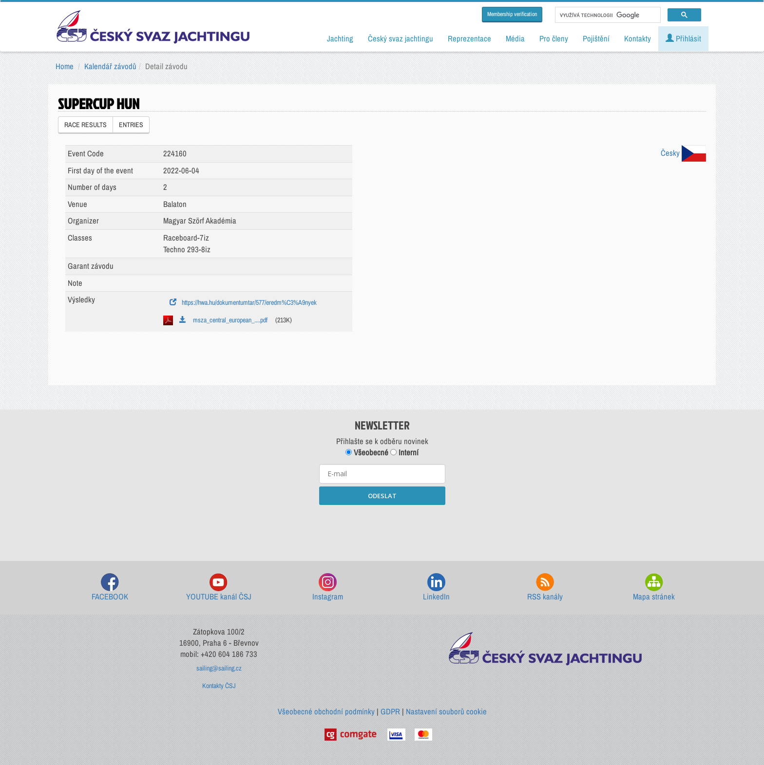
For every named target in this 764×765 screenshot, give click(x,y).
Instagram (327, 587)
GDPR (390, 711)
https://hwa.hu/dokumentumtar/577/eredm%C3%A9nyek (243, 302)
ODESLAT (382, 495)
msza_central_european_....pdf (223, 320)
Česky (683, 153)
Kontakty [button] (637, 38)
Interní (404, 452)
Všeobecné (366, 452)
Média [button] (515, 38)
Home (65, 66)
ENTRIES (131, 124)
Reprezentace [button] (469, 38)
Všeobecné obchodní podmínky (326, 711)
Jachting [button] (340, 38)
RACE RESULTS (85, 124)
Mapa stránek (654, 587)
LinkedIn (436, 587)
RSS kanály (545, 587)
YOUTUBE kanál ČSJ (218, 587)
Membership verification (512, 14)
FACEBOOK (110, 587)
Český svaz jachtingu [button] (400, 38)
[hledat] (607, 15)
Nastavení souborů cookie (446, 711)
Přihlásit (683, 38)
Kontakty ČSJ (219, 685)
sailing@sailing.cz (219, 668)
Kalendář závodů (110, 66)
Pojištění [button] (596, 38)
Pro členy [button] (553, 38)
